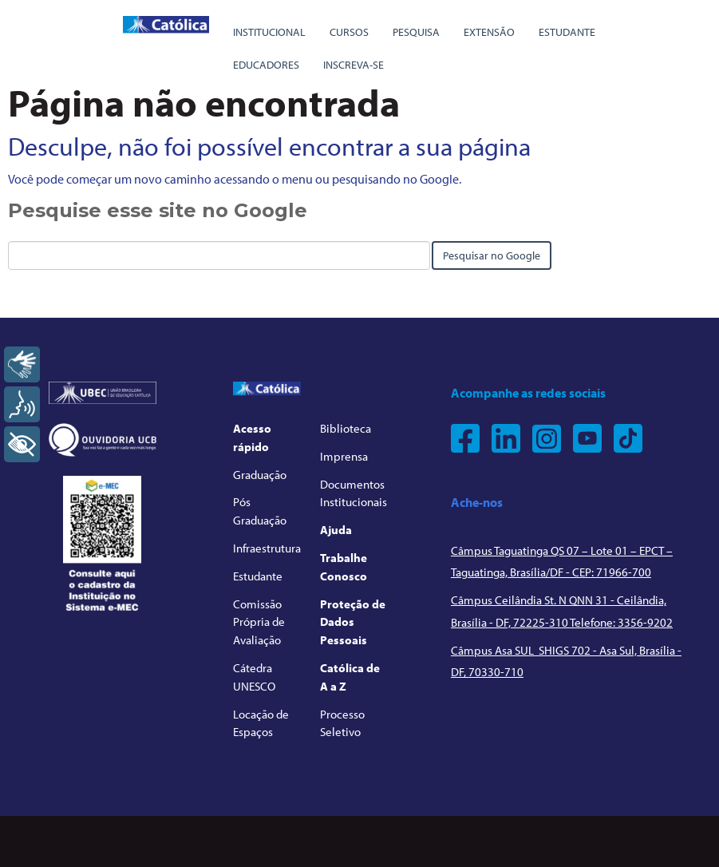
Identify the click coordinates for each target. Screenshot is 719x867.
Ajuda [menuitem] (336, 529)
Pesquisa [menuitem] (416, 32)
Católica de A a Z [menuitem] (350, 677)
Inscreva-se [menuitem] (353, 64)
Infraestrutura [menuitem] (267, 548)
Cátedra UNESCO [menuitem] (254, 677)
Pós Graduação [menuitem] (259, 511)
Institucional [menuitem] (269, 32)
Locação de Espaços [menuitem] (261, 723)
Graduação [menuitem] (259, 474)
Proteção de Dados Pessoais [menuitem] (352, 622)
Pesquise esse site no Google (157, 210)
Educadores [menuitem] (266, 64)
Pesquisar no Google (491, 255)
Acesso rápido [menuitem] (252, 437)
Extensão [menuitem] (489, 32)
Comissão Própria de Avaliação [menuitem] (259, 622)
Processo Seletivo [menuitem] (342, 723)
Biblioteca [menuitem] (345, 428)
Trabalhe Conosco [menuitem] (343, 567)
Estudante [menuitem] (567, 32)
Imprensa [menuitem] (344, 456)
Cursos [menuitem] (349, 32)
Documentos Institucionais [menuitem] (353, 493)
